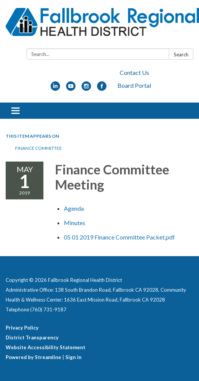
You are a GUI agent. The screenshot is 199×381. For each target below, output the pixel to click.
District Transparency (32, 337)
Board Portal (134, 85)
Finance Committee (38, 148)
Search (181, 54)
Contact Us (134, 72)
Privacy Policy (22, 328)
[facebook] (101, 88)
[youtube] (71, 88)
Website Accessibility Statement (45, 347)
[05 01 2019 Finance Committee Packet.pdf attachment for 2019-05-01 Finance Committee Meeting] (119, 237)
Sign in (73, 357)
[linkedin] (55, 88)
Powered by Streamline (33, 357)
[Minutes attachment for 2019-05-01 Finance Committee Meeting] (74, 222)
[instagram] (86, 88)
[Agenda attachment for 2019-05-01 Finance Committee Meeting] (74, 208)
